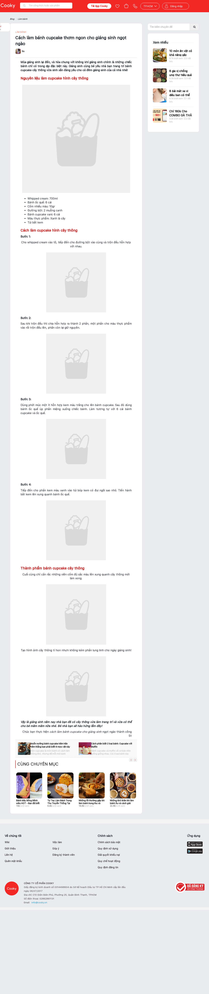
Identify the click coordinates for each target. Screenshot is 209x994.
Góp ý (55, 848)
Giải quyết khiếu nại (109, 854)
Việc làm (57, 842)
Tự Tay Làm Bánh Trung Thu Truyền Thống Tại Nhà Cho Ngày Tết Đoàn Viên (59, 802)
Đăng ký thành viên (63, 854)
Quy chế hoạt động (109, 861)
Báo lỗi (5, 49)
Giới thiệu (10, 848)
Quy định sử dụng (108, 848)
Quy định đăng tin (108, 867)
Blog (12, 19)
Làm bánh (22, 19)
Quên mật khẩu (13, 861)
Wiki (7, 842)
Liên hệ (9, 854)
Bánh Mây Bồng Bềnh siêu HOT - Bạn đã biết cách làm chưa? (28, 802)
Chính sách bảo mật (109, 842)
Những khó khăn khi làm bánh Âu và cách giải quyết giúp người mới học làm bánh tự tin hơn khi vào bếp (122, 802)
